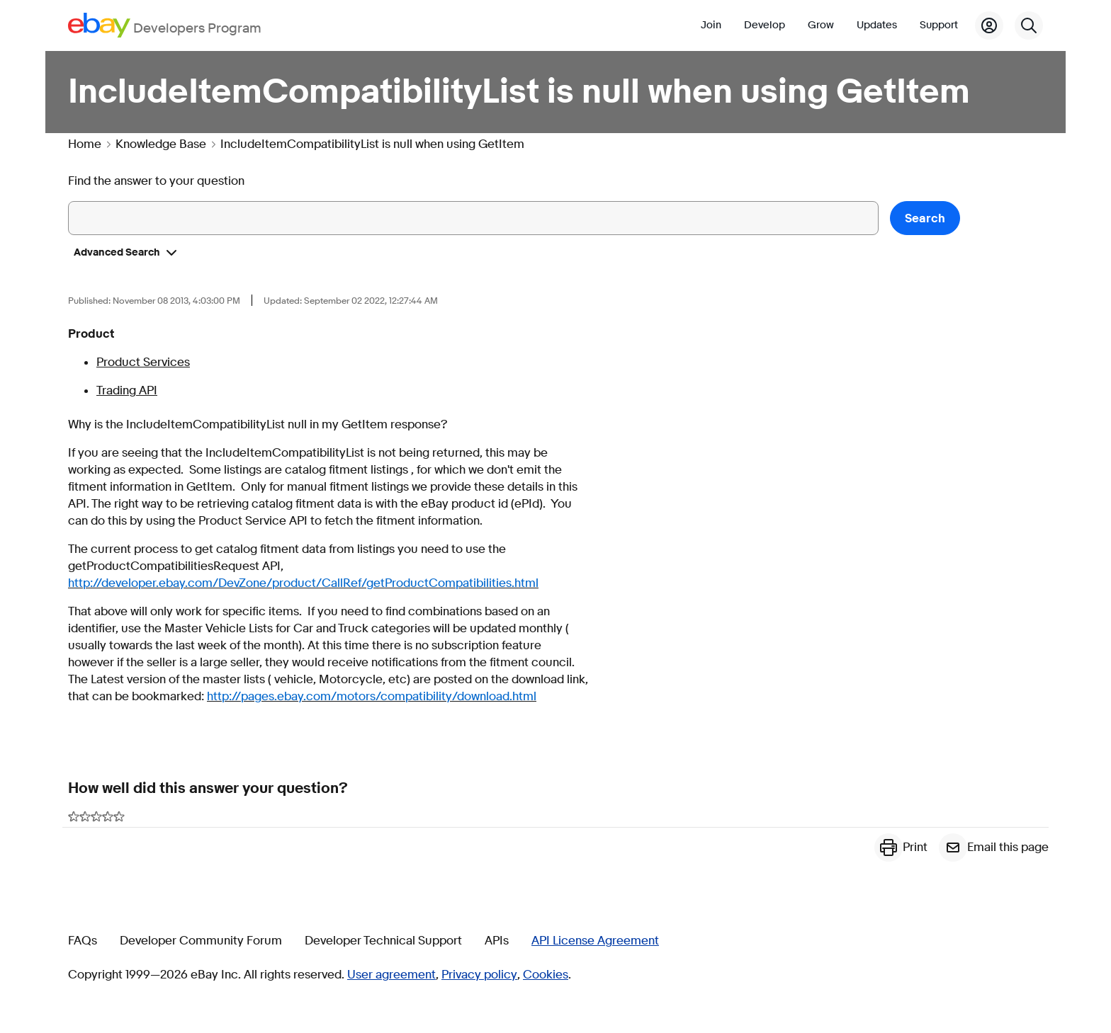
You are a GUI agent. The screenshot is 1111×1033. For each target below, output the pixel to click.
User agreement (391, 975)
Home (84, 144)
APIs (497, 941)
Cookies (545, 975)
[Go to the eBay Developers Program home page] (164, 25)
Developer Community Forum (201, 941)
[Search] (1029, 25)
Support (939, 25)
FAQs (82, 941)
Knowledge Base (160, 144)
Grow (821, 25)
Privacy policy (479, 975)
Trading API (126, 390)
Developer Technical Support (383, 941)
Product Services (143, 362)
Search (925, 218)
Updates (877, 25)
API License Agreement (595, 941)
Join (711, 25)
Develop (764, 25)
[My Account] (989, 25)
